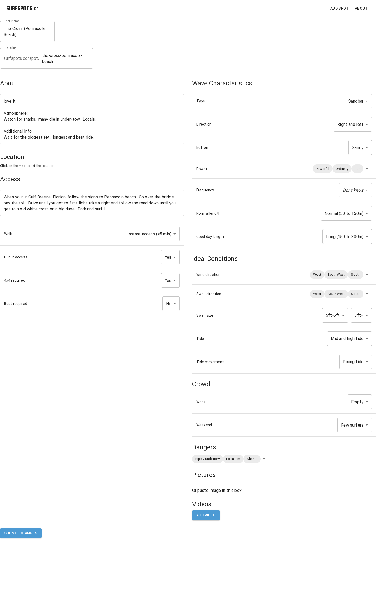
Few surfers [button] (352, 425)
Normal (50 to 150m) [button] (344, 213)
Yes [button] (168, 257)
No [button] (168, 303)
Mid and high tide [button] (347, 338)
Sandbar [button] (355, 101)
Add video (206, 515)
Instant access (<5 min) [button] (149, 234)
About (361, 8)
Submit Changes (21, 533)
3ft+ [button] (359, 315)
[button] (342, 168)
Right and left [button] (350, 124)
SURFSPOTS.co (22, 8)
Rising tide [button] (353, 361)
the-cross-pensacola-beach (65, 58)
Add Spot (339, 8)
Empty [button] (357, 401)
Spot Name (12, 21)
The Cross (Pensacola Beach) (27, 32)
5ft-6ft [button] (333, 315)
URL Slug (10, 48)
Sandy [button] (357, 147)
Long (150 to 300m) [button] (344, 236)
